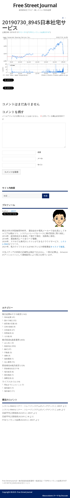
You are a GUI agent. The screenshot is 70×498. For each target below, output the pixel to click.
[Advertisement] (35, 281)
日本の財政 (8, 326)
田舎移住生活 (9, 368)
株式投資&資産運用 (11, 340)
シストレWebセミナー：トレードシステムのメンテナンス (28, 406)
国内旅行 (7, 388)
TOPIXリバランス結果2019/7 (39, 32)
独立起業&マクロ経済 (12, 314)
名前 (39, 152)
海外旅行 (7, 391)
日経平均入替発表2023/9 (13, 413)
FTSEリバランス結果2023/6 (14, 420)
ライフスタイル (9, 381)
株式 (6, 349)
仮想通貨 (7, 359)
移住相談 (7, 375)
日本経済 (7, 330)
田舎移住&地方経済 (11, 365)
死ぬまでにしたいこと (12, 384)
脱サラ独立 (8, 320)
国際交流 (7, 378)
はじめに (7, 343)
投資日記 (7, 346)
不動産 (6, 352)
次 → (64, 18)
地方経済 (7, 372)
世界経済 (7, 333)
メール (40, 158)
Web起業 (7, 317)
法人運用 (7, 362)
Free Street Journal (35, 5)
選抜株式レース (18, 238)
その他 (6, 336)
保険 (6, 355)
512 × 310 (23, 32)
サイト (40, 164)
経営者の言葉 (9, 323)
